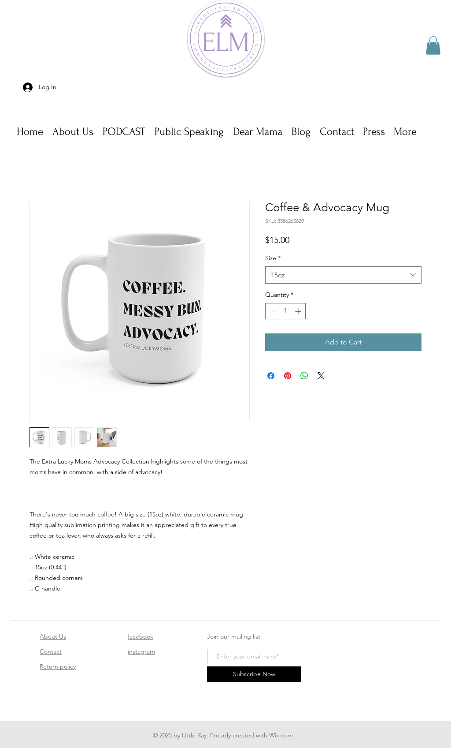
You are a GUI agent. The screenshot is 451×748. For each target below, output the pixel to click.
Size (273, 258)
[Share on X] (321, 375)
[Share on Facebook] (271, 375)
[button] (433, 45)
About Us (53, 636)
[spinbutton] (285, 311)
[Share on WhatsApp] (304, 375)
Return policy (58, 666)
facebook (140, 636)
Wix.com (281, 735)
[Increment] (298, 311)
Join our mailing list (233, 636)
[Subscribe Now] (254, 674)
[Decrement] (271, 311)
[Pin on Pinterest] (287, 375)
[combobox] (343, 275)
